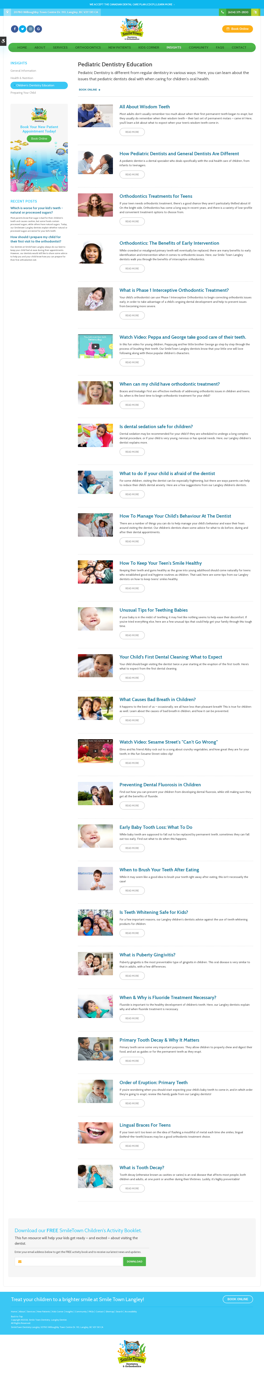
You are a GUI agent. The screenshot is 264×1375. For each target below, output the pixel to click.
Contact (239, 51)
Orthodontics (88, 51)
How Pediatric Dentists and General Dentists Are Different (179, 154)
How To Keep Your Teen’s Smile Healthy (161, 563)
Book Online (240, 30)
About (39, 51)
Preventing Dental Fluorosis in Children (160, 785)
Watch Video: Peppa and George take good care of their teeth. (183, 337)
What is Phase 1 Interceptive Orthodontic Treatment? (174, 290)
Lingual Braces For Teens (145, 1125)
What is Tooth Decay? (142, 1167)
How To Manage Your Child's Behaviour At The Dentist (175, 516)
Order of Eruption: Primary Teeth (154, 1082)
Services (60, 51)
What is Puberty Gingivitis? (147, 955)
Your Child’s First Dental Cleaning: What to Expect (171, 657)
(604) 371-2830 (238, 12)
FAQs (220, 51)
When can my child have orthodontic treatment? (170, 384)
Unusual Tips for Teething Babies (154, 610)
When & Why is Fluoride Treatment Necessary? (168, 997)
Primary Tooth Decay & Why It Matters (159, 1040)
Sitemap (110, 1311)
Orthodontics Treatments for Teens (156, 196)
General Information (23, 70)
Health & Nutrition (21, 78)
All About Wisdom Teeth (145, 107)
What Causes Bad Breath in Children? (158, 699)
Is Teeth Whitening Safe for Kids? (154, 912)
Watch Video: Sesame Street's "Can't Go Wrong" (169, 742)
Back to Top (17, 1316)
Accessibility (131, 1311)
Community (198, 51)
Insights (174, 51)
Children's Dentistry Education (35, 85)
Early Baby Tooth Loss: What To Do (156, 827)
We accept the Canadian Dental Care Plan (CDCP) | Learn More (131, 4)
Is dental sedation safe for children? (156, 426)
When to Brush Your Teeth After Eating (159, 870)
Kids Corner (148, 51)
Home (22, 51)
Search (119, 1311)
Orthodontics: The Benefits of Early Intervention (169, 243)
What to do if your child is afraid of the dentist (167, 473)
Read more (132, 131)
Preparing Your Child (23, 92)
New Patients (119, 51)
